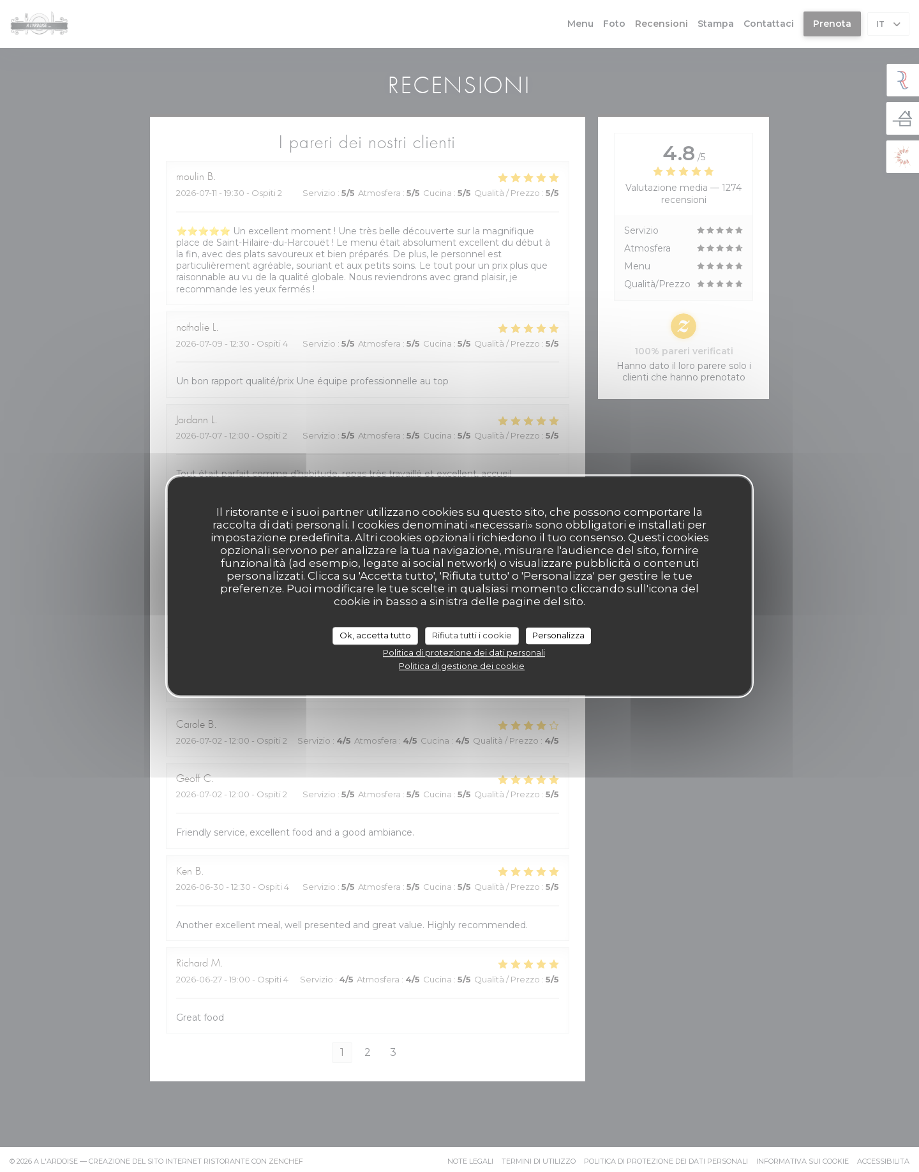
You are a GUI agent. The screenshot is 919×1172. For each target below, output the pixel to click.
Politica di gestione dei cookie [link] (462, 666)
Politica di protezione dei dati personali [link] (464, 652)
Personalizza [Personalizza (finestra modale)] (558, 635)
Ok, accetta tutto (375, 635)
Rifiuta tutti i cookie (472, 635)
